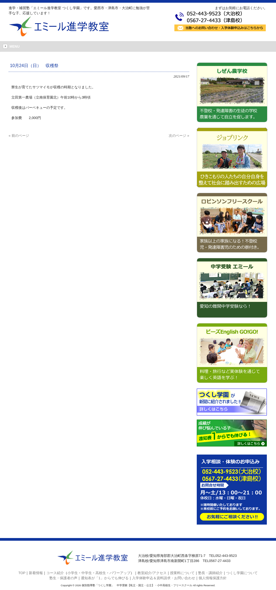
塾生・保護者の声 (63, 578)
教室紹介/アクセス (152, 573)
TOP (21, 573)
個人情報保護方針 (213, 578)
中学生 (86, 573)
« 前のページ (19, 136)
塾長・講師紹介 (210, 573)
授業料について (182, 573)
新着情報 (36, 573)
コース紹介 (55, 573)
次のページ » (179, 136)
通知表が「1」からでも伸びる (104, 578)
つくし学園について (242, 573)
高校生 (100, 573)
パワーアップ (119, 573)
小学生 (72, 573)
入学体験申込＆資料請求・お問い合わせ (163, 578)
